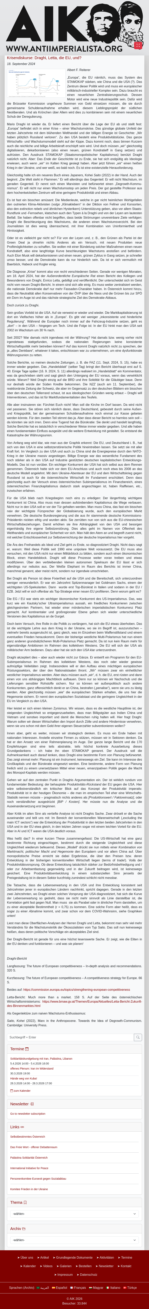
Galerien (65, 1266)
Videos (48, 1266)
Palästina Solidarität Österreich (29, 1157)
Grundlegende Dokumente (74, 1257)
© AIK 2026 (74, 1298)
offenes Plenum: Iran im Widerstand (31, 1068)
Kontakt (126, 1266)
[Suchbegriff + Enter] (70, 1037)
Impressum (65, 1274)
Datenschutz (88, 1274)
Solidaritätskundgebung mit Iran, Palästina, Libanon (41, 1058)
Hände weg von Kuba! (23, 1078)
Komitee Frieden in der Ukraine (29, 1189)
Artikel (44, 1257)
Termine (126, 1257)
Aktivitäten (107, 1257)
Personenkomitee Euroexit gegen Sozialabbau (38, 1178)
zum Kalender (20, 1090)
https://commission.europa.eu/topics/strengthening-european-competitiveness (76, 989)
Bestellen (85, 1266)
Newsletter (106, 1266)
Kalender (29, 1266)
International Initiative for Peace (29, 1168)
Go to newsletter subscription (27, 1113)
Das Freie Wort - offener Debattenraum (33, 1147)
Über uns (27, 1257)
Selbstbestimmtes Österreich (27, 1136)
